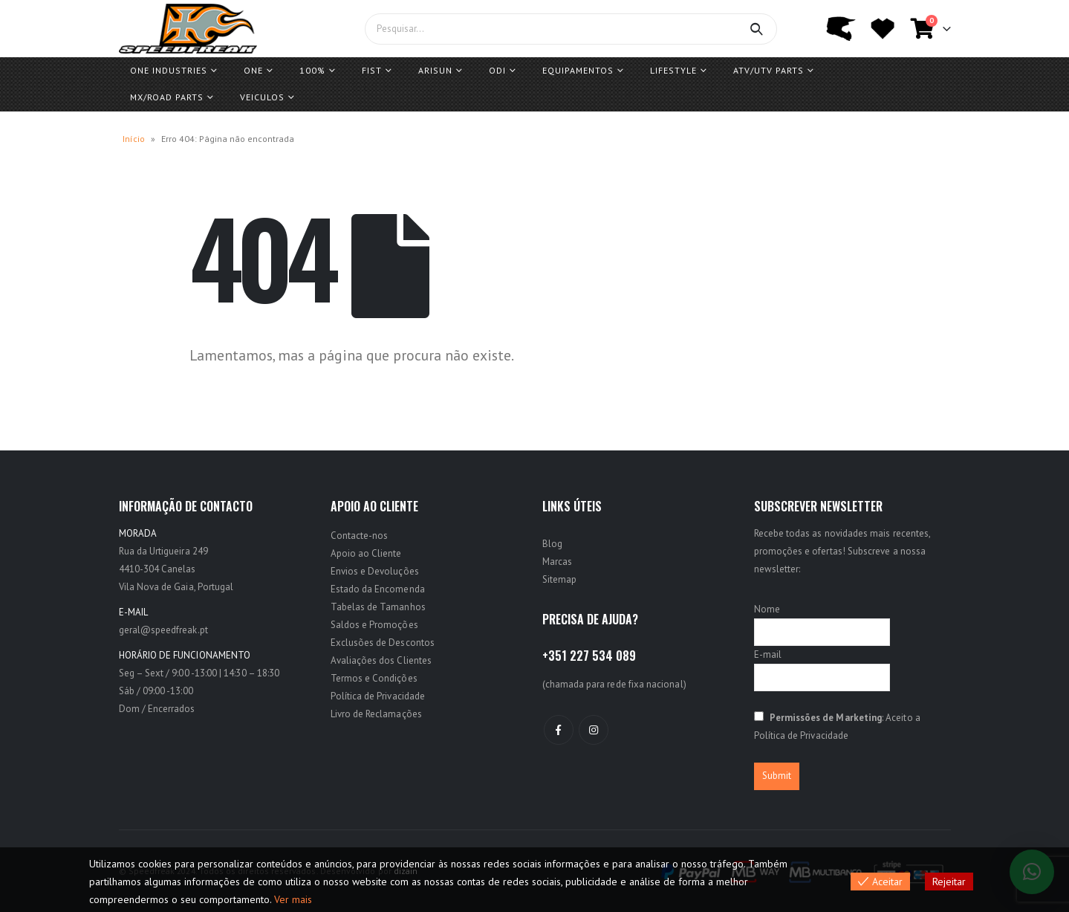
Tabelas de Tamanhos (378, 607)
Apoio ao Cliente (366, 553)
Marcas (557, 561)
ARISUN (435, 70)
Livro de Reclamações (376, 714)
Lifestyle (673, 70)
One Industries (168, 70)
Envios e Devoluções (375, 571)
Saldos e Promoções (374, 624)
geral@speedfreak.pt (163, 630)
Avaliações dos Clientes (381, 660)
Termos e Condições (374, 678)
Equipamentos (578, 70)
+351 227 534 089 (589, 655)
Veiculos (262, 97)
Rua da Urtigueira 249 (163, 551)
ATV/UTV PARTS (768, 70)
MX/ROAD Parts (167, 97)
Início (134, 138)
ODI (497, 70)
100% (312, 70)
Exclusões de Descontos (383, 642)
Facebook (559, 730)
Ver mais (293, 899)
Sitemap (559, 579)
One (253, 70)
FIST (372, 70)
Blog (552, 543)
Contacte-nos (360, 535)
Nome (767, 609)
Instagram (593, 730)
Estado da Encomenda (378, 589)
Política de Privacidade (378, 696)
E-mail (768, 654)
